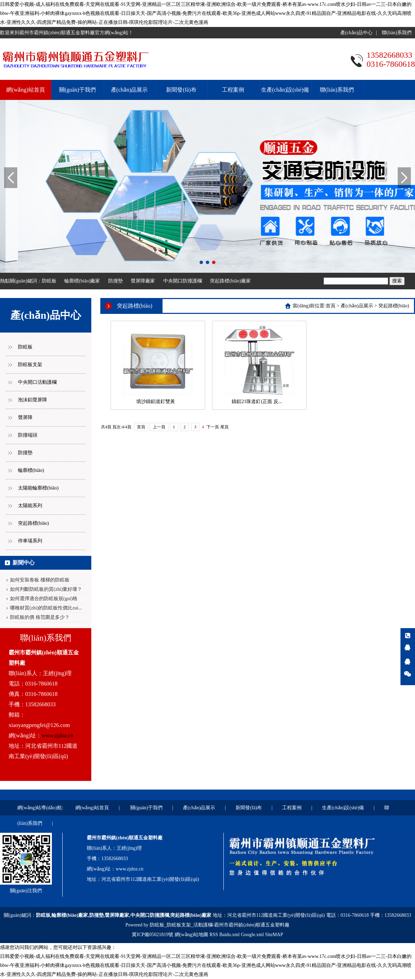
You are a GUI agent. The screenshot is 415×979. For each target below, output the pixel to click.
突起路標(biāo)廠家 (230, 280)
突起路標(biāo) (33, 523)
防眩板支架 (30, 364)
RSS (214, 934)
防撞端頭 (27, 435)
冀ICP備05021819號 (152, 934)
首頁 (330, 305)
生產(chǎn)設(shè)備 (285, 90)
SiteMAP (274, 934)
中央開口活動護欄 (37, 382)
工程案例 (233, 90)
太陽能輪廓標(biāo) (38, 488)
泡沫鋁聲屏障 (32, 399)
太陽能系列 (30, 505)
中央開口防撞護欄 (182, 280)
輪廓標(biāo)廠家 (82, 280)
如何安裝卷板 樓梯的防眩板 (40, 579)
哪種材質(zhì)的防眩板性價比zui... (46, 607)
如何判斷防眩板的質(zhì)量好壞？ (46, 589)
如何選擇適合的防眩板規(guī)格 (43, 598)
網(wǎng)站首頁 (25, 90)
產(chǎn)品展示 (129, 90)
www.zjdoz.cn (57, 735)
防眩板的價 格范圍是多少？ (40, 617)
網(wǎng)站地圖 (191, 934)
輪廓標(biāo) (31, 470)
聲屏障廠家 (143, 280)
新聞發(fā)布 (181, 90)
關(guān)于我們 (77, 90)
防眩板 (49, 280)
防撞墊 (115, 280)
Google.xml (252, 934)
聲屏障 (25, 417)
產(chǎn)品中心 (356, 32)
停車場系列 (30, 540)
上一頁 (159, 427)
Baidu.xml (229, 934)
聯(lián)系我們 (397, 32)
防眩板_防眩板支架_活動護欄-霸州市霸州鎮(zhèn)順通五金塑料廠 (219, 924)
